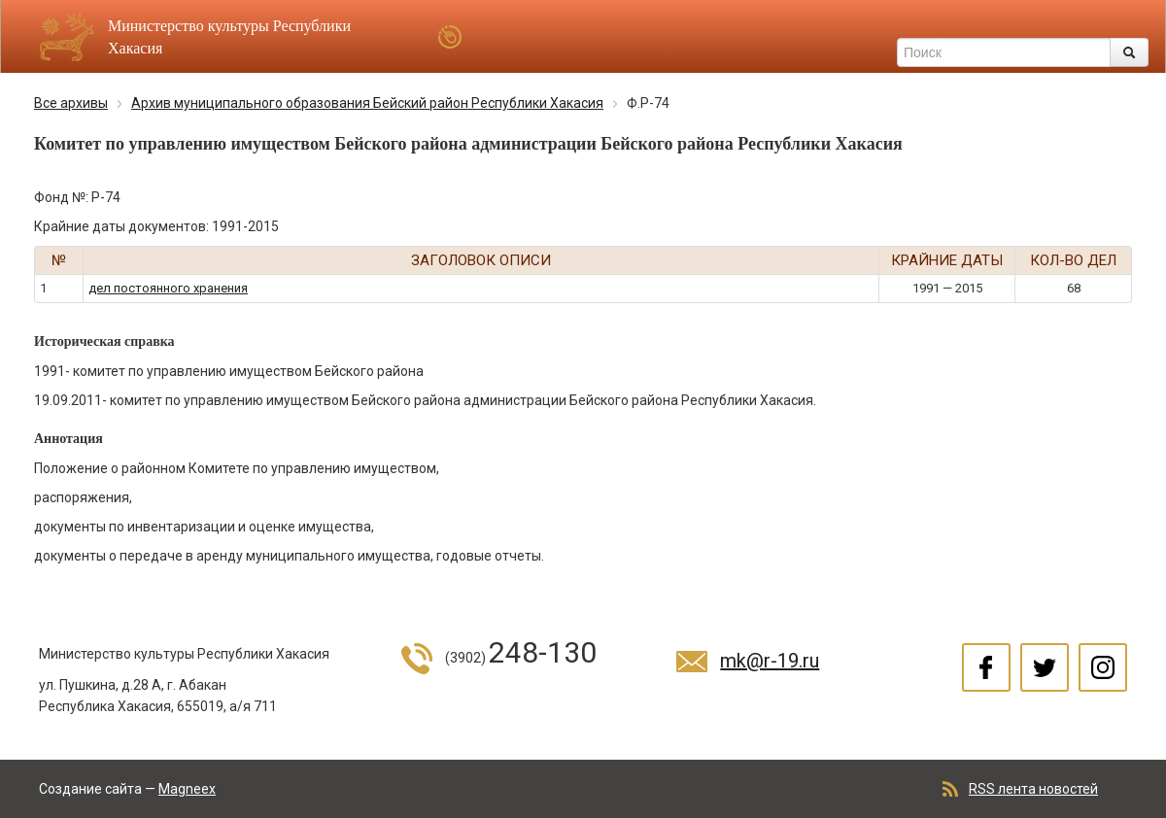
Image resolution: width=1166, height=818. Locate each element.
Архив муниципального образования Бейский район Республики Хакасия (367, 103)
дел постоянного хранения (168, 288)
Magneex (187, 789)
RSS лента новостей (1033, 789)
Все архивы (71, 103)
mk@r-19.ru (769, 660)
